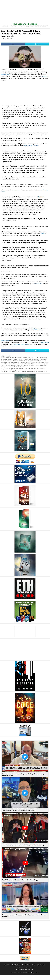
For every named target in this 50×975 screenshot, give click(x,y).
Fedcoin (46, 362)
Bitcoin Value (28, 359)
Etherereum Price (35, 362)
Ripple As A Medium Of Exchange (19, 365)
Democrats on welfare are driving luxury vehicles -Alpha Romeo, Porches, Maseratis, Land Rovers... (24, 915)
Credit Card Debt (25, 360)
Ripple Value (6, 367)
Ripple (9, 365)
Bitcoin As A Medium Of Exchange (14, 357)
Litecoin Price (4, 365)
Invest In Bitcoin (4, 363)
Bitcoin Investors (14, 359)
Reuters (42, 233)
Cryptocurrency (42, 360)
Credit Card (7, 360)
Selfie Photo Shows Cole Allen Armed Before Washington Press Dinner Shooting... (23, 845)
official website (45, 342)
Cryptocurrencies (6, 356)
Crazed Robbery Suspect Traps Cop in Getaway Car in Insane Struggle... (20, 880)
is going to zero (37, 328)
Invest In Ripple (21, 363)
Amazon (40, 197)
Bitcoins (2, 360)
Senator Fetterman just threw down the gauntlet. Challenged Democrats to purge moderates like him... (23, 774)
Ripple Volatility (13, 367)
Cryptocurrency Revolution (19, 362)
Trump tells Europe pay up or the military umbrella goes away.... (18, 810)
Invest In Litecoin (13, 363)
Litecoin (37, 363)
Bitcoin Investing (43, 357)
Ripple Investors (39, 365)
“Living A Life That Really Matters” (21, 344)
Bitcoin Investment (5, 359)
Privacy (33, 964)
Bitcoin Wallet (43, 359)
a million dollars (37, 330)
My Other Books (16, 964)
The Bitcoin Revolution (23, 367)
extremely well (37, 283)
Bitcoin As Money (27, 357)
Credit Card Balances (16, 360)
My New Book (7, 964)
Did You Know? (20, 967)
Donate (24, 964)
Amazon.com (16, 190)
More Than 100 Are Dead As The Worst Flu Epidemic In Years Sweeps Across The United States (24, 371)
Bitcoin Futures (34, 357)
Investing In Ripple (29, 363)
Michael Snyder (5, 340)
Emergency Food (41, 964)
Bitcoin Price (22, 359)
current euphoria (5, 74)
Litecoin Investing (43, 363)
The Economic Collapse (25, 23)
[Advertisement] (25, 11)
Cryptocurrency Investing (7, 362)
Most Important (30, 967)
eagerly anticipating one (31, 145)
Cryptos (28, 362)
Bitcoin (4, 357)
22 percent (44, 76)
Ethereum (41, 362)
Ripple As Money (31, 365)
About (28, 964)
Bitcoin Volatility (35, 359)
